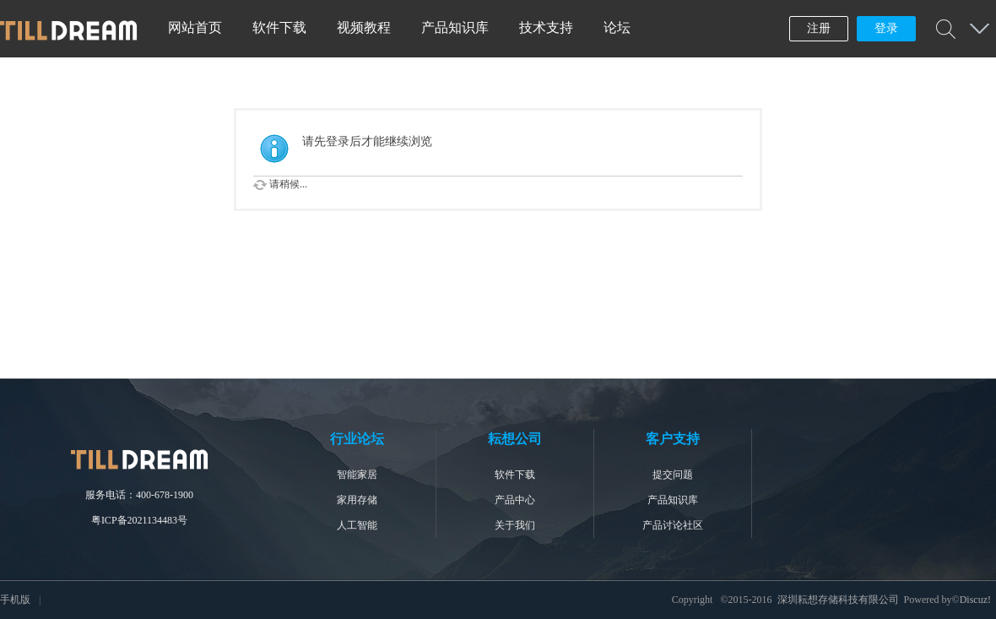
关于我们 (515, 525)
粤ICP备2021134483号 (139, 520)
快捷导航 (979, 28)
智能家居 (357, 475)
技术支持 (546, 27)
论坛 (617, 27)
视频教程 (364, 27)
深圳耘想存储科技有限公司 (838, 599)
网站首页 (195, 27)
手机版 (15, 599)
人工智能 (357, 525)
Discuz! (975, 599)
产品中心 (515, 500)
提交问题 (672, 475)
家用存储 (357, 500)
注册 (819, 28)
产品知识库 (455, 27)
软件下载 (279, 27)
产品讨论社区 (672, 525)
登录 (886, 28)
